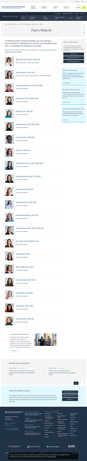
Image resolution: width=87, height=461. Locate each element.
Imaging (46, 429)
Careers (27, 418)
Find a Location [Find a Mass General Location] (10, 423)
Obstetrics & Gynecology (10, 16)
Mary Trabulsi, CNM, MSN (25, 267)
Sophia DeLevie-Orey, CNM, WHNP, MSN (29, 163)
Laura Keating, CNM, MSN (24, 189)
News (71, 18)
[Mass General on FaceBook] (6, 429)
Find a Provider (58, 13)
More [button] (83, 1)
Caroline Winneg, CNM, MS (25, 318)
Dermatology (47, 420)
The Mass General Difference (33, 7)
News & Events (29, 424)
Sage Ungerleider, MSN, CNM (25, 280)
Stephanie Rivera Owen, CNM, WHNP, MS (29, 228)
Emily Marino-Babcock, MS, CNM (27, 215)
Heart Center (47, 427)
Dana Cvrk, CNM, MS (23, 150)
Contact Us (83, 13)
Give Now (77, 13)
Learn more (65, 119)
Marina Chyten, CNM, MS (24, 111)
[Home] (14, 7)
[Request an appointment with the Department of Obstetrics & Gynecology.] (73, 57)
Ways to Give (29, 431)
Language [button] (77, 1)
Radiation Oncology (74, 421)
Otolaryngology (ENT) (61, 427)
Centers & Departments (52, 411)
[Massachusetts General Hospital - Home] (14, 412)
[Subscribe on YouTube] (14, 429)
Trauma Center (73, 430)
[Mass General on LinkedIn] (17, 429)
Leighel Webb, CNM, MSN (24, 293)
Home (6, 24)
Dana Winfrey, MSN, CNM (24, 305)
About (19, 24)
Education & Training (79, 18)
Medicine (46, 434)
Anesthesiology (48, 413)
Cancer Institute (48, 415)
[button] (80, 383)
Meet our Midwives (66, 82)
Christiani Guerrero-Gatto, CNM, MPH (28, 176)
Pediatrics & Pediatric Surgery (63, 433)
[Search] (80, 7)
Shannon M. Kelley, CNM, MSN (26, 202)
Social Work (72, 424)
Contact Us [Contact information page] (8, 425)
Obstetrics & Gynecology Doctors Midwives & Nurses (30, 24)
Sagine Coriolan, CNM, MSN (25, 137)
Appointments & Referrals (68, 13)
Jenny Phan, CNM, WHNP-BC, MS (27, 241)
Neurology (47, 436)
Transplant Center (73, 428)
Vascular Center (73, 435)
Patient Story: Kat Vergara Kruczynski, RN (21, 370)
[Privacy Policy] (52, 457)
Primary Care (72, 417)
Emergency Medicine (49, 425)
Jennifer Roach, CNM (23, 254)
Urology (71, 433)
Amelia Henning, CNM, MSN (25, 72)
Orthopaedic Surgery (61, 425)
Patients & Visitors (56, 7)
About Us (23, 18)
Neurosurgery (60, 413)
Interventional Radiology (49, 432)
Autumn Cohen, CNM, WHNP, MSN (27, 124)
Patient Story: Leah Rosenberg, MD (59, 370)
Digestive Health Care (49, 423)
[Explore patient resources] (73, 61)
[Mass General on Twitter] (9, 429)
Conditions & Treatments (44, 7)
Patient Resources (45, 18)
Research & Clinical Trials (59, 18)
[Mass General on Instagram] (12, 429)
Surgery (71, 426)
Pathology (59, 431)
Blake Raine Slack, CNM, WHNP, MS (28, 59)
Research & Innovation (66, 7)
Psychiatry (72, 419)
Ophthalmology (60, 421)
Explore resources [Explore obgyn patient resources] (66, 102)
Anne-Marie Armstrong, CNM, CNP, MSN (29, 85)
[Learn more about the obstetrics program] (73, 54)
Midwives (41, 24)
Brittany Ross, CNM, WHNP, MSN (27, 98)
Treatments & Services (33, 18)
